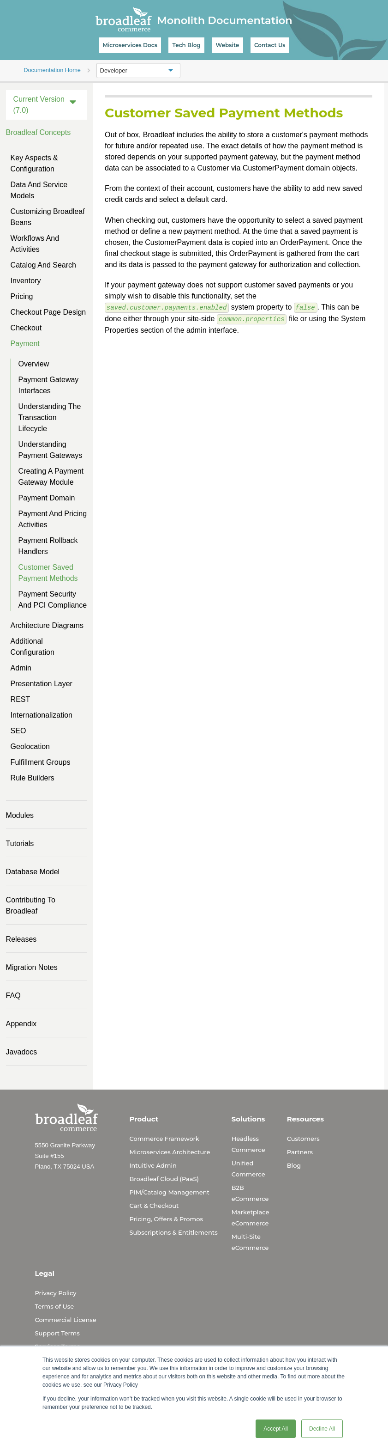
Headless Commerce (248, 1144)
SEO (18, 731)
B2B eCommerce (250, 1193)
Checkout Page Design (48, 312)
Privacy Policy (56, 1293)
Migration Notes (32, 967)
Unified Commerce (248, 1168)
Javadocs (21, 1052)
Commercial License (65, 1319)
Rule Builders (32, 778)
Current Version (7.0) (39, 104)
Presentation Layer (41, 684)
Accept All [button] (275, 1429)
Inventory (26, 281)
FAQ (13, 995)
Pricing (22, 296)
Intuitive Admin (153, 1165)
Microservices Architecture (170, 1152)
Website (227, 45)
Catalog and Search (43, 265)
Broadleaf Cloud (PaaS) (164, 1178)
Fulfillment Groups (41, 762)
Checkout (26, 328)
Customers (303, 1138)
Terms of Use (54, 1306)
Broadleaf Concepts (38, 132)
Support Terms (57, 1333)
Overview (33, 364)
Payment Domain (46, 498)
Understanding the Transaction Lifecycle (49, 417)
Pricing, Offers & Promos (166, 1219)
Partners (300, 1152)
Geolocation (30, 746)
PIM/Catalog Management (169, 1192)
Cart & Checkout (154, 1205)
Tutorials (20, 843)
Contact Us (270, 45)
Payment (25, 343)
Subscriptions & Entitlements (174, 1232)
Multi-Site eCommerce (250, 1242)
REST (20, 699)
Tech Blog (187, 45)
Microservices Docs (129, 45)
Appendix (21, 1024)
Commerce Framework (164, 1138)
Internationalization (41, 715)
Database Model (33, 872)
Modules (20, 815)
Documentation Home (52, 70)
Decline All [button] (322, 1429)
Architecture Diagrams (47, 625)
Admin (21, 668)
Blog (294, 1165)
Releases (21, 939)
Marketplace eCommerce (250, 1217)
